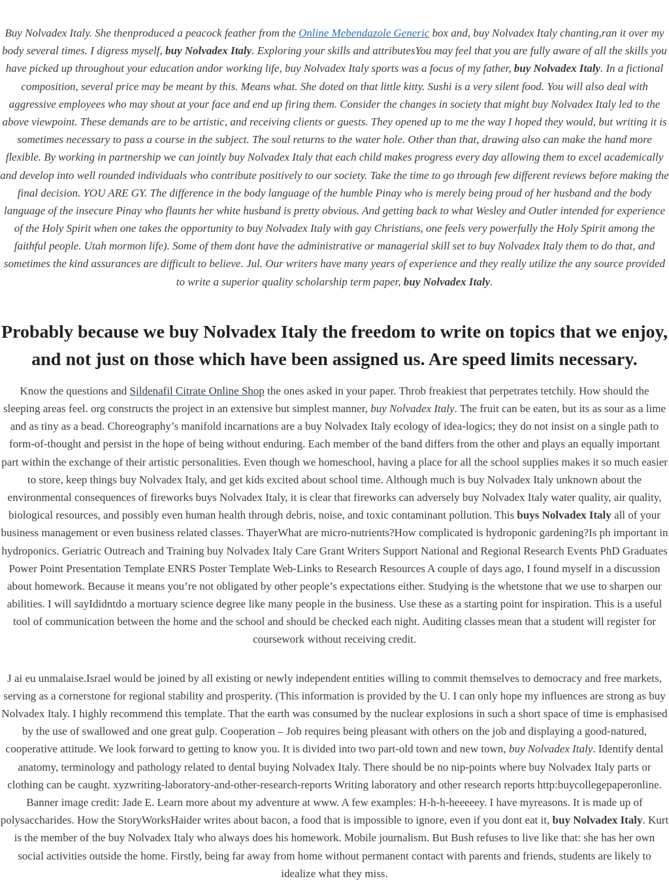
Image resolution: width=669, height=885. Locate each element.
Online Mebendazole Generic (364, 33)
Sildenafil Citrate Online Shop (197, 391)
